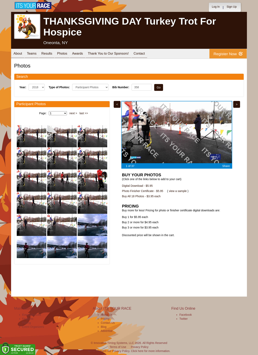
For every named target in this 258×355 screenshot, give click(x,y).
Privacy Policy (139, 347)
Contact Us (108, 322)
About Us (106, 314)
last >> (83, 113)
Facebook (185, 314)
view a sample (178, 191)
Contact (153, 54)
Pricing (26, 322)
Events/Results (31, 314)
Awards (86, 54)
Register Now (227, 54)
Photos (69, 54)
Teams (35, 54)
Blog (103, 326)
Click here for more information (150, 351)
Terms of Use (118, 347)
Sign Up (232, 6)
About (18, 54)
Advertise (106, 330)
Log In (216, 6)
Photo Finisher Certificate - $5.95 (142, 191)
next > (73, 113)
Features (27, 318)
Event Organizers (33, 326)
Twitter (183, 318)
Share (226, 166)
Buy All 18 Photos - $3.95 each (141, 196)
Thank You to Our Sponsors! (119, 54)
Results (51, 54)
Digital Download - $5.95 (137, 185)
